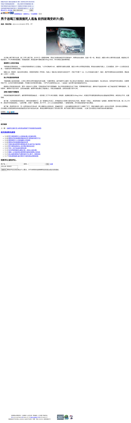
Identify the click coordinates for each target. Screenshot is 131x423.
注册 (51, 164)
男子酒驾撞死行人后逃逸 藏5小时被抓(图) (22, 136)
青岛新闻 (11, 132)
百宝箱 (10, 10)
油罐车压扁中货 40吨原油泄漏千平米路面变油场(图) (24, 128)
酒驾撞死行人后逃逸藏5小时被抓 (19, 140)
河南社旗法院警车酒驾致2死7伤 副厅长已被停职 (24, 144)
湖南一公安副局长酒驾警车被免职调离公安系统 (24, 152)
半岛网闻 (34, 14)
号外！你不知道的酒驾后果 (17, 148)
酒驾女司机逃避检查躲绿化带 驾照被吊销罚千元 (24, 138)
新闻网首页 (18, 14)
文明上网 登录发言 (10, 167)
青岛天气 (4, 10)
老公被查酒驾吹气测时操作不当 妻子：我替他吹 (24, 154)
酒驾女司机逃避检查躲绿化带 (18, 142)
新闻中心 (27, 14)
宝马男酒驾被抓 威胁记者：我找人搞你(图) (22, 150)
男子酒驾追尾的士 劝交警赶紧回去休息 (21, 146)
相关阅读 (4, 132)
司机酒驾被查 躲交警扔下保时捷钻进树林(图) (23, 156)
